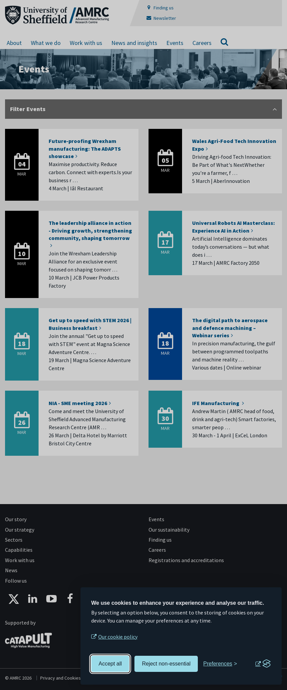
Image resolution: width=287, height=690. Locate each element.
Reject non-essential (166, 664)
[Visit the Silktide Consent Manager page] (263, 664)
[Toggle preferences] (220, 664)
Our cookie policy (117, 636)
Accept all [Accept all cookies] (110, 664)
